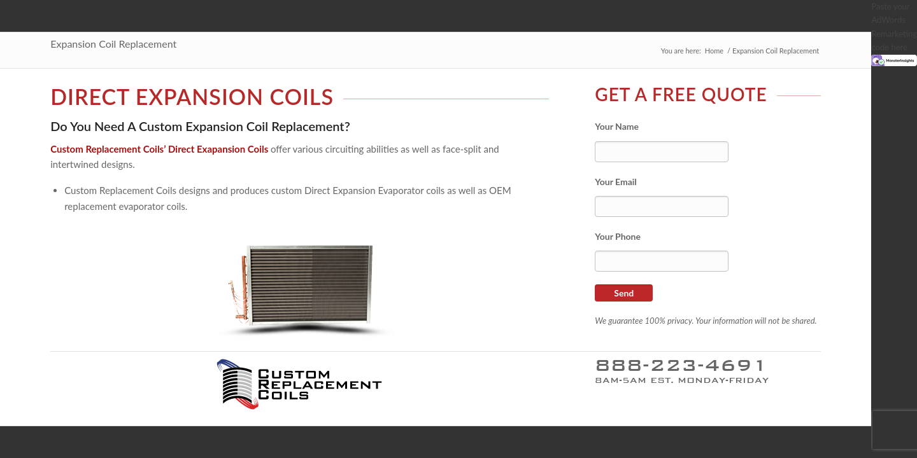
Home (714, 50)
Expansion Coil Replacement (113, 44)
